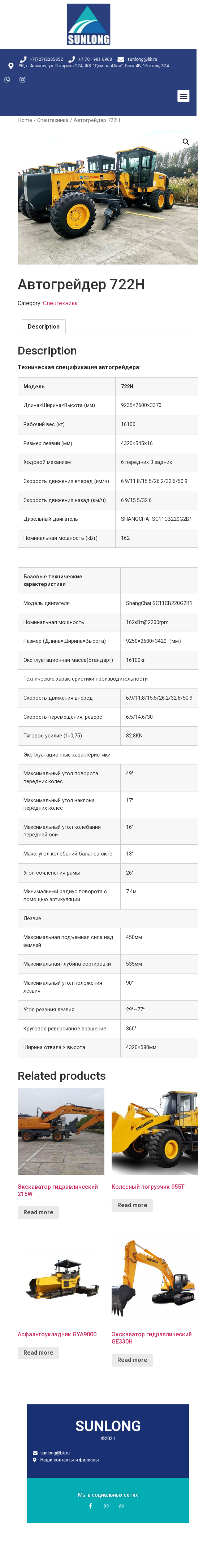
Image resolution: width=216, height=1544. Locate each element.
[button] (146, 96)
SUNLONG (108, 1439)
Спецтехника (53, 120)
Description (44, 326)
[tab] (44, 326)
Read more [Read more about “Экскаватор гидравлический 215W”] (38, 1212)
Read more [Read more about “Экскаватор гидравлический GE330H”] (132, 1359)
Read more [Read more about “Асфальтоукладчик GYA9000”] (38, 1352)
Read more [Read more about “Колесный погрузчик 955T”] (132, 1205)
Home (25, 120)
